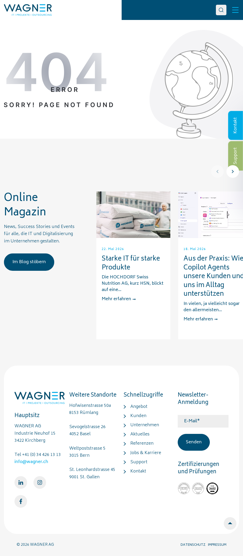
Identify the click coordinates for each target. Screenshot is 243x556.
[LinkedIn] (20, 482)
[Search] (221, 10)
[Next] (232, 171)
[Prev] (217, 171)
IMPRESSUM (217, 545)
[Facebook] (20, 501)
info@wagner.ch (31, 462)
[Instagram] (39, 482)
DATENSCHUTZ (193, 545)
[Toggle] (235, 10)
